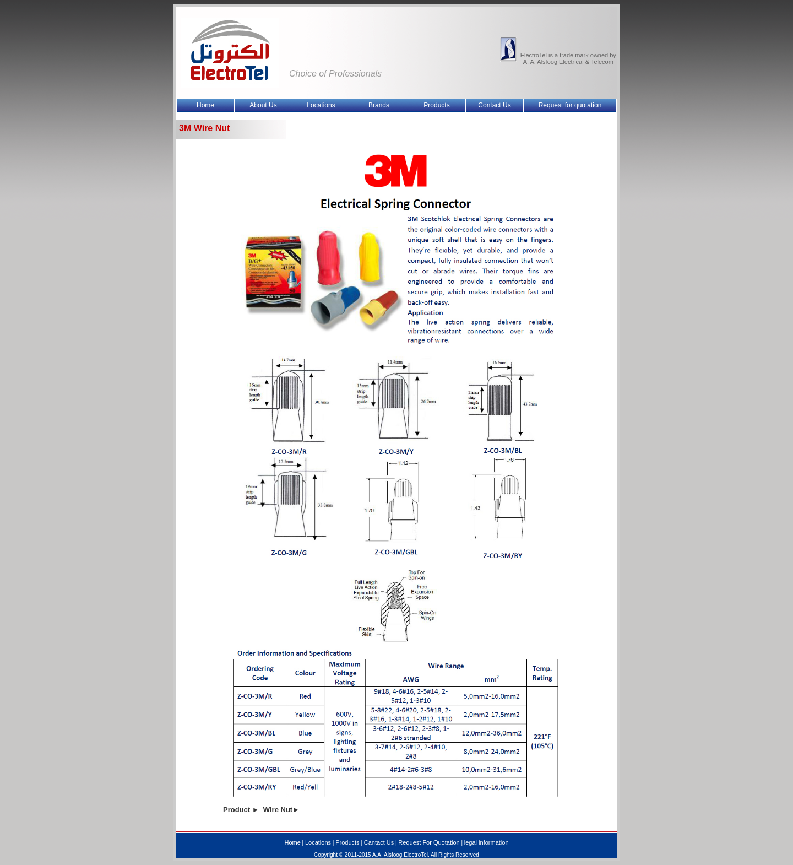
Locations (318, 842)
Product (237, 809)
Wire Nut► (281, 809)
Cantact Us (379, 842)
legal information (486, 842)
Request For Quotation (428, 842)
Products (347, 842)
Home (292, 842)
